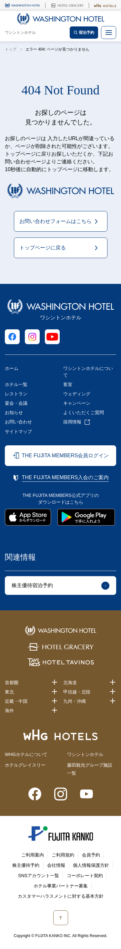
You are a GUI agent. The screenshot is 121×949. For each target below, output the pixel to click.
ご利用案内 (32, 854)
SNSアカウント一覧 (38, 875)
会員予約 (91, 854)
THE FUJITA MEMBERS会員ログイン (65, 455)
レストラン (16, 393)
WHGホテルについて (26, 754)
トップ (10, 49)
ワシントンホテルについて (88, 372)
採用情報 (72, 421)
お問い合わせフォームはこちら (55, 221)
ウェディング (76, 393)
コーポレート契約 (85, 875)
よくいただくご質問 (83, 412)
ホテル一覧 (16, 384)
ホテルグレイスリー (25, 765)
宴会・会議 (16, 403)
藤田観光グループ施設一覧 (89, 769)
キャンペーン (76, 403)
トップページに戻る (42, 247)
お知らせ (14, 412)
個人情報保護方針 (91, 865)
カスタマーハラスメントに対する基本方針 (61, 896)
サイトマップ (18, 431)
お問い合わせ (18, 421)
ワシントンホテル (85, 754)
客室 (67, 384)
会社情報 (56, 865)
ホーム (11, 368)
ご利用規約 (63, 854)
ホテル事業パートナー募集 (61, 885)
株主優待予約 (25, 865)
